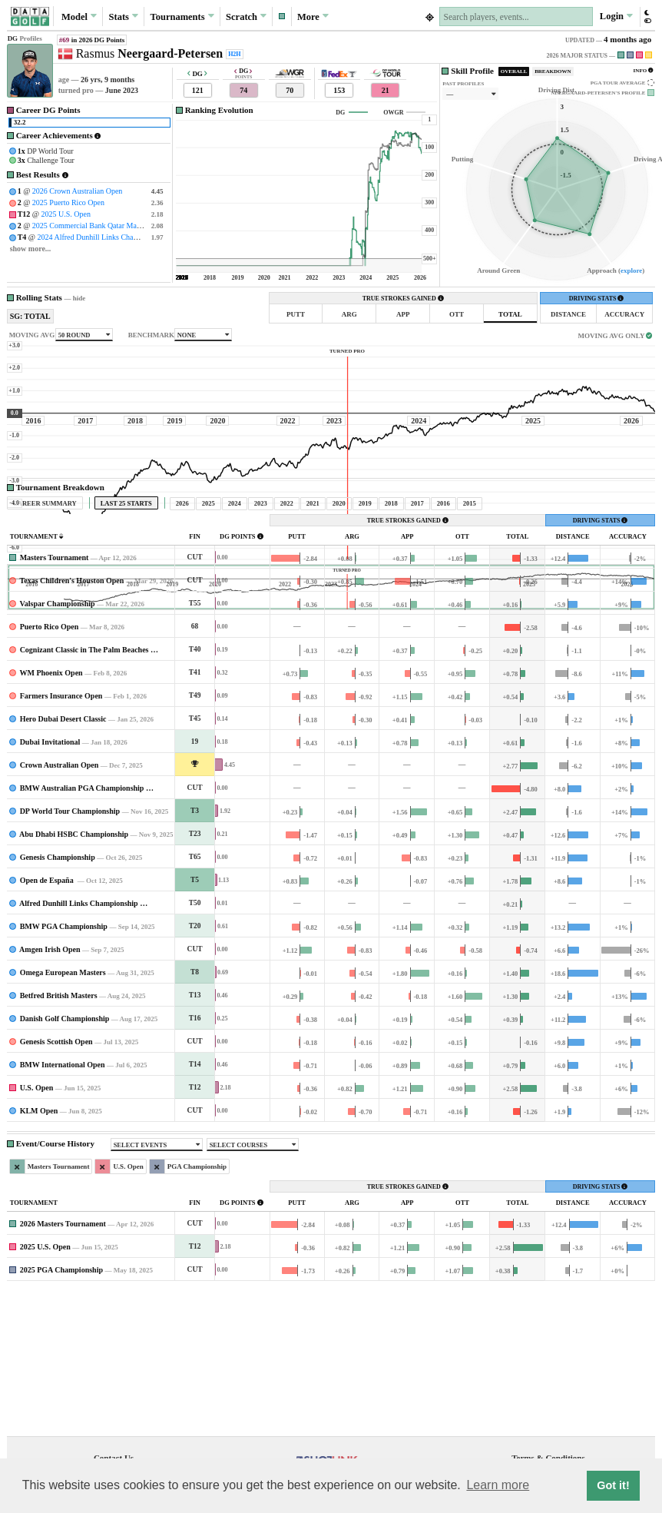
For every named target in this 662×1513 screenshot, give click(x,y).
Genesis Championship (57, 1001)
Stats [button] (124, 16)
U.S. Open (37, 1231)
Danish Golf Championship (65, 1162)
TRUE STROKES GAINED (403, 298)
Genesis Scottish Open (56, 1185)
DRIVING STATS (596, 298)
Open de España (48, 1024)
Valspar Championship (56, 747)
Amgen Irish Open (49, 1093)
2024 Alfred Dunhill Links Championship (102, 237)
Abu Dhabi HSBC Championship (73, 978)
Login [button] (616, 16)
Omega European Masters (63, 1116)
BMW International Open (62, 1208)
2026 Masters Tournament (63, 1367)
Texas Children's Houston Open (71, 724)
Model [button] (79, 16)
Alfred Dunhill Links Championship (78, 1047)
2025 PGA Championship (61, 1413)
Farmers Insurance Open (61, 839)
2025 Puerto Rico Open (68, 202)
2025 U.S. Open (66, 214)
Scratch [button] (246, 16)
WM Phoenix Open (50, 816)
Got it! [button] (613, 1485)
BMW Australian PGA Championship (82, 931)
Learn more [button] (497, 1484)
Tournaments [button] (181, 16)
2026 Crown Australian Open (77, 191)
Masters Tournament (54, 701)
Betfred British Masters (59, 1139)
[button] (281, 16)
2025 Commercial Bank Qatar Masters (91, 225)
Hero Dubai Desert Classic (63, 862)
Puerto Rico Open (49, 770)
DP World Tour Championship (70, 955)
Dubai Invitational (50, 885)
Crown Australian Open (59, 908)
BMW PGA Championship (64, 1070)
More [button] (313, 16)
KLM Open (39, 1254)
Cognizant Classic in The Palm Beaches (84, 793)
